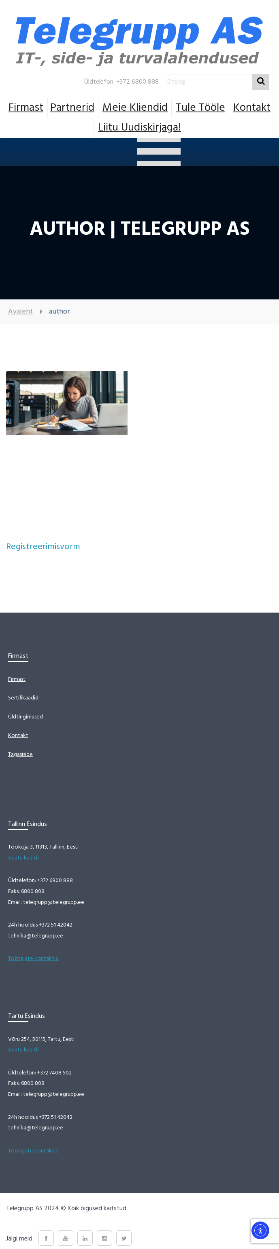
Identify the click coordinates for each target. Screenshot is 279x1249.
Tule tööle (200, 108)
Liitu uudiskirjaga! (139, 128)
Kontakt (251, 108)
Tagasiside (20, 754)
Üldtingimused (25, 717)
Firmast (26, 108)
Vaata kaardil (24, 858)
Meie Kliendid (135, 108)
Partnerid (72, 108)
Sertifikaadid (23, 698)
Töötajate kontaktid (33, 958)
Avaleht (20, 311)
